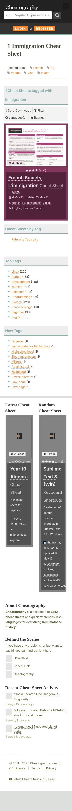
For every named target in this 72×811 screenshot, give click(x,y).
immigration (34, 202)
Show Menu (66, 6)
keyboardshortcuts (55, 585)
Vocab (15, 73)
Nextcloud (19, 372)
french (16, 202)
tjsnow (18, 694)
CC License (17, 768)
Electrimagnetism (24, 356)
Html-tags (18, 387)
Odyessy (18, 341)
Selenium (18, 292)
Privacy (51, 768)
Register (44, 28)
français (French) (33, 208)
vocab (47, 202)
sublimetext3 (51, 580)
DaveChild (21, 658)
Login (20, 28)
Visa (30, 73)
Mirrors (17, 361)
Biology (17, 302)
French (38, 68)
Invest (45, 73)
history (11, 627)
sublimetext (50, 574)
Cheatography (16, 612)
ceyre (17, 518)
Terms (35, 768)
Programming (21, 297)
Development (21, 282)
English (16, 208)
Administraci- (21, 366)
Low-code (19, 382)
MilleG (16, 191)
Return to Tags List (25, 239)
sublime (48, 569)
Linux (15, 271)
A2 (52, 68)
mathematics (18, 534)
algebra (15, 540)
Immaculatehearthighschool (31, 346)
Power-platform (22, 377)
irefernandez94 (24, 726)
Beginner (18, 312)
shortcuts (53, 563)
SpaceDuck (22, 666)
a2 (23, 202)
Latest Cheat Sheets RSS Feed (32, 779)
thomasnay (54, 542)
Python (16, 277)
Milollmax (20, 710)
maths (53, 622)
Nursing (17, 287)
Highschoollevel (23, 351)
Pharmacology (22, 307)
